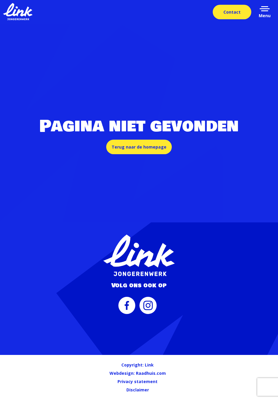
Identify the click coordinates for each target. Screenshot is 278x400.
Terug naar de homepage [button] (139, 147)
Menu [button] (265, 15)
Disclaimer (137, 390)
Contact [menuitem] (232, 12)
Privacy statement (137, 381)
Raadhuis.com (151, 373)
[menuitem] (127, 308)
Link (149, 365)
